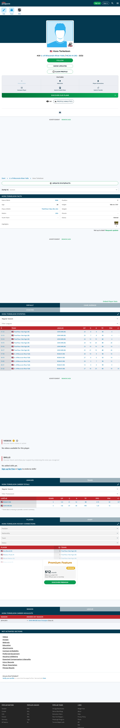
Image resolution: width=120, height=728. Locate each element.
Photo (79, 719)
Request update (111, 230)
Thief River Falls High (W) (21, 332)
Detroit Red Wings (57, 711)
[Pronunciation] (22, 82)
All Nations (5, 722)
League (90, 609)
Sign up (97, 3)
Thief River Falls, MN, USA (50, 209)
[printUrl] (60, 112)
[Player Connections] (98, 82)
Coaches (30, 310)
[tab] (30, 305)
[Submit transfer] (98, 89)
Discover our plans (84, 95)
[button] (60, 60)
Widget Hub (81, 709)
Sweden (4, 709)
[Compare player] (22, 89)
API (79, 722)
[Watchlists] (60, 82)
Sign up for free (8, 469)
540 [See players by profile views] (49, 101)
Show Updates (60, 66)
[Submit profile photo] (60, 89)
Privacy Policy (82, 717)
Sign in (105, 3)
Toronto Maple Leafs (58, 722)
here (44, 678)
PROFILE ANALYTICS (63, 101)
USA (56, 213)
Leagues (30, 480)
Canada (4, 711)
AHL (28, 717)
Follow (60, 60)
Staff (90, 520)
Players (29, 520)
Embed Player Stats (110, 301)
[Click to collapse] (118, 314)
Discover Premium (60, 582)
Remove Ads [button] (66, 119)
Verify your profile (8, 678)
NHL (28, 709)
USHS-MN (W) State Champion (38, 620)
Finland (4, 717)
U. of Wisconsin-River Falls (52, 56)
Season (30, 609)
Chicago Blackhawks (58, 709)
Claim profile (60, 72)
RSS (79, 725)
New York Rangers (57, 717)
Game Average (90, 305)
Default (30, 305)
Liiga (28, 719)
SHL (28, 714)
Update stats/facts (60, 183)
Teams (90, 480)
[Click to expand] (118, 524)
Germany (4, 719)
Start (3, 178)
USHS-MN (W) (61, 332)
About (79, 711)
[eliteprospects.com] (6, 3)
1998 (56, 200)
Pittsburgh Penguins (58, 719)
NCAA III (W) (71, 56)
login (20, 469)
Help (79, 714)
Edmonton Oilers (57, 714)
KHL (28, 711)
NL (28, 722)
